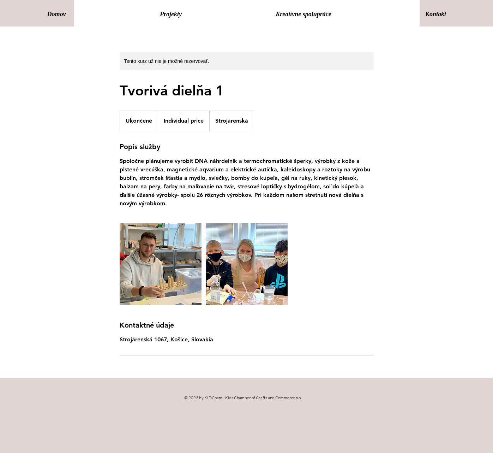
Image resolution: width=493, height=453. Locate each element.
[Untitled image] (161, 264)
